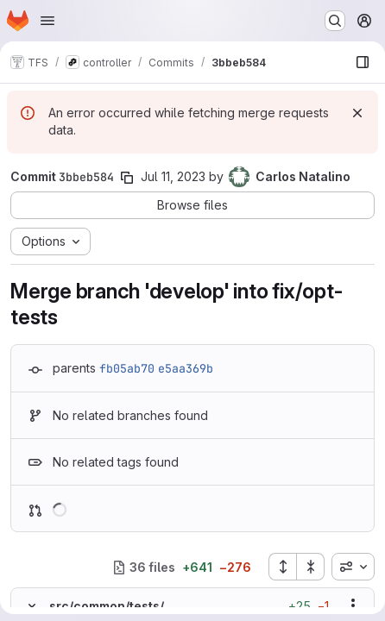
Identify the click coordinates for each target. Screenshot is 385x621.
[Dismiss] (357, 113)
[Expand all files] (282, 566)
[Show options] (353, 605)
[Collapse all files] (311, 566)
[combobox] (353, 566)
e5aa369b (185, 368)
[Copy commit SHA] (127, 177)
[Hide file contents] (32, 605)
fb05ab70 (127, 368)
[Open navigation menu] (47, 20)
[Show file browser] (362, 62)
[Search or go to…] (335, 20)
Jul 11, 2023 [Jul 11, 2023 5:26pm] (173, 176)
